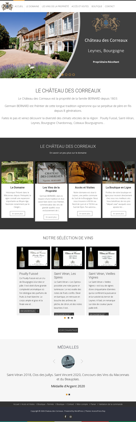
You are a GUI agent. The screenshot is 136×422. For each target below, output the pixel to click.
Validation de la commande (111, 404)
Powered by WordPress (74, 411)
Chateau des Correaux (54, 411)
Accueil (19, 6)
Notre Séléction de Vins (68, 238)
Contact (110, 6)
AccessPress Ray (98, 411)
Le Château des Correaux (68, 90)
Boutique (97, 6)
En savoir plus (17, 213)
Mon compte (82, 404)
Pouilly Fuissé (28, 274)
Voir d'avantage (68, 330)
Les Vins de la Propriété (55, 6)
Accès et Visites (80, 6)
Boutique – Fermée (45, 404)
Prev (54, 361)
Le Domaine (32, 6)
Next (82, 361)
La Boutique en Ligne (118, 187)
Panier (93, 404)
